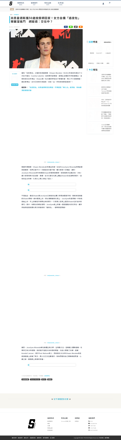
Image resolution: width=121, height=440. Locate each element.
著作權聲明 (46, 438)
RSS (91, 421)
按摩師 (50, 379)
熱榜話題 (50, 430)
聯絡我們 (20, 438)
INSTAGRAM (93, 430)
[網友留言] (81, 27)
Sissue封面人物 (66, 421)
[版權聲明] (47, 376)
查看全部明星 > (108, 42)
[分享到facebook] (66, 27)
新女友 (44, 379)
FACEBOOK (93, 423)
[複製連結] (76, 27)
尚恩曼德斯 (25, 379)
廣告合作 (26, 438)
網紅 (48, 423)
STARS (61, 4)
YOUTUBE (92, 428)
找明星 (77, 421)
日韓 (48, 426)
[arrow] (10, 3)
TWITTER (92, 426)
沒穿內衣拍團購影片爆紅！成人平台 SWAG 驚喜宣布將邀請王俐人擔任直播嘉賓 (37, 9)
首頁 (11, 14)
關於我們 (14, 438)
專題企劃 (50, 428)
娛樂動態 (16, 14)
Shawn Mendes (35, 379)
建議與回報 (33, 438)
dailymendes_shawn (53, 162)
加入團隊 (52, 438)
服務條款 (39, 438)
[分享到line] (71, 27)
